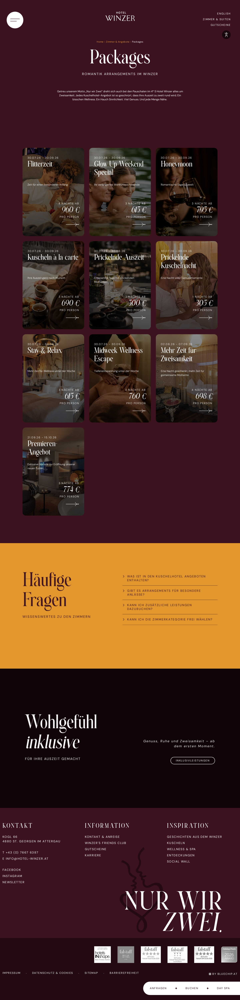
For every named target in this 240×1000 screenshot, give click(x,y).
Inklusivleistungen (193, 775)
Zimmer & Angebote (118, 41)
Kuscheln (176, 843)
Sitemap (91, 973)
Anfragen (158, 988)
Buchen (192, 988)
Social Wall (178, 862)
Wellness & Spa (181, 849)
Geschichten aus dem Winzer (194, 837)
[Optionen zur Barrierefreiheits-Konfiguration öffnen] (226, 34)
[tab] (170, 593)
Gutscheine (221, 25)
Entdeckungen (181, 855)
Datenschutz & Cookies (52, 973)
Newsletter (13, 882)
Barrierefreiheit (124, 973)
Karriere (93, 855)
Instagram (12, 876)
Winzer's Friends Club (105, 843)
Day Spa (223, 988)
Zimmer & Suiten (217, 19)
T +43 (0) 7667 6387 (20, 852)
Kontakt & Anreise (102, 837)
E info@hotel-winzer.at (25, 859)
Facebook (11, 870)
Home (100, 41)
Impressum (11, 973)
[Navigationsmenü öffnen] (15, 20)
